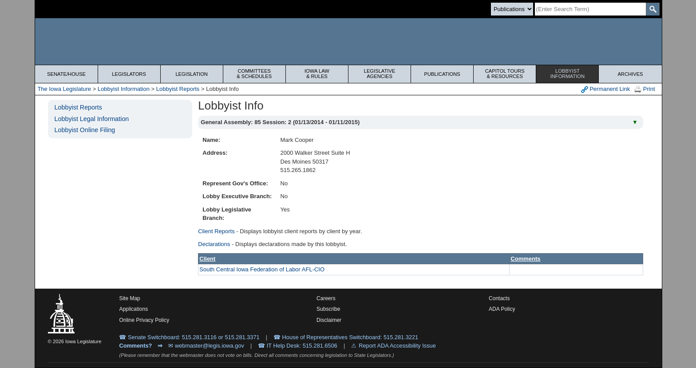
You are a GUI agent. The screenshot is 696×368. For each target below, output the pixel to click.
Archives (630, 74)
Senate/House (66, 74)
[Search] (590, 9)
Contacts (499, 298)
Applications (133, 309)
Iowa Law (317, 73)
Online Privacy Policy (144, 320)
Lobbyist (567, 73)
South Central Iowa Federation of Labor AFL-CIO (261, 269)
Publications (442, 74)
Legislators (129, 74)
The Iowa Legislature (64, 89)
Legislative (379, 73)
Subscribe (328, 309)
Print (644, 89)
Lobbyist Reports (178, 89)
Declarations (214, 244)
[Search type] (512, 9)
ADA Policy (502, 309)
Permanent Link (605, 89)
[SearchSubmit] (653, 9)
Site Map (129, 298)
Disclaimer (328, 320)
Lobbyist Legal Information (92, 118)
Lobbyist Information (124, 89)
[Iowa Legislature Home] (348, 41)
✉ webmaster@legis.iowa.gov (206, 345)
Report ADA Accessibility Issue (397, 345)
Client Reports (216, 231)
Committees (254, 73)
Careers (326, 298)
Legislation (191, 74)
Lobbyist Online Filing (85, 129)
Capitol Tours (505, 73)
